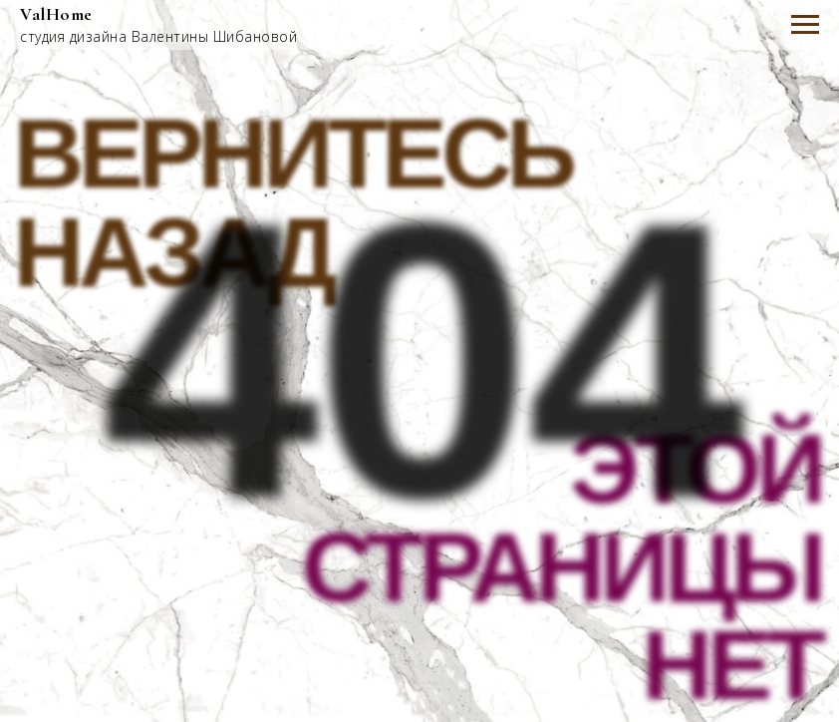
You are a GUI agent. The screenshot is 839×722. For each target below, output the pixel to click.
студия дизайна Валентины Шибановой (158, 36)
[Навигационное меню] (805, 25)
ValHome (56, 14)
